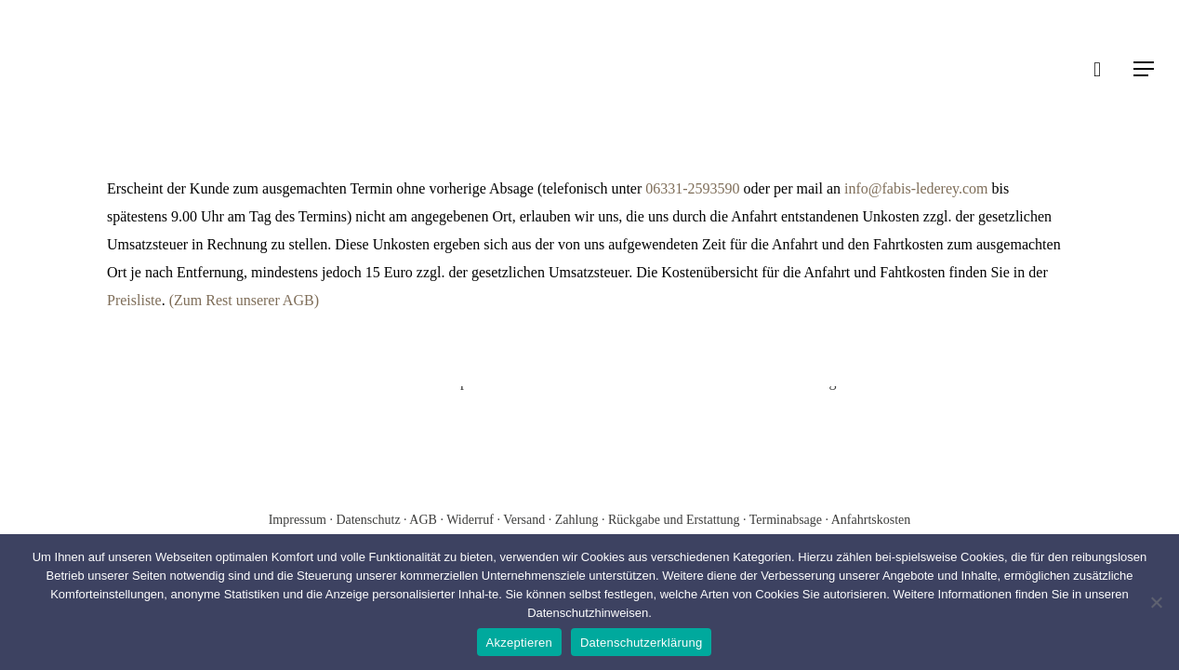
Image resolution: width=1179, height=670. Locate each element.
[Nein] (1155, 602)
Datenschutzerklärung (641, 643)
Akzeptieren (519, 643)
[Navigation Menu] (1144, 69)
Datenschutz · (372, 520)
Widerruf (470, 520)
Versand (524, 520)
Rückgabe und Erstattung (674, 520)
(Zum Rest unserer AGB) (244, 300)
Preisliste (134, 300)
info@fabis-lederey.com (916, 188)
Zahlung (577, 520)
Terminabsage (785, 520)
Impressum (299, 520)
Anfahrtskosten (871, 520)
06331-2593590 (692, 188)
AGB (424, 520)
